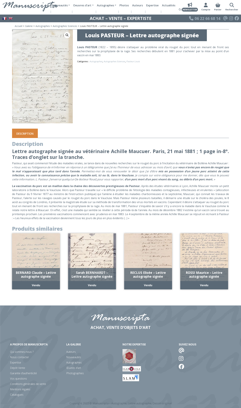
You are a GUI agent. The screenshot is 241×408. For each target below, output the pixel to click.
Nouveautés (73, 357)
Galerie (29, 26)
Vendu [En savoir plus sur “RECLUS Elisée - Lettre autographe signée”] (148, 285)
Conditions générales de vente (28, 384)
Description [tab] (24, 133)
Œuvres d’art (73, 368)
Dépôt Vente (17, 368)
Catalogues (16, 394)
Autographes (42, 26)
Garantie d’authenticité (23, 373)
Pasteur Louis (133, 61)
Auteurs (137, 5)
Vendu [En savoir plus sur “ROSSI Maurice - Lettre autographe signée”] (204, 285)
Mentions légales (20, 389)
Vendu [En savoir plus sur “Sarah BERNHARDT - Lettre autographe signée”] (92, 285)
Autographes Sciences (65, 26)
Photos (124, 5)
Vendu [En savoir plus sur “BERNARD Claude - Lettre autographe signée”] (36, 285)
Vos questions (18, 378)
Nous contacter (19, 357)
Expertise (152, 5)
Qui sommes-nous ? (21, 352)
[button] (67, 35)
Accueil (18, 26)
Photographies (75, 373)
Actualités (168, 5)
